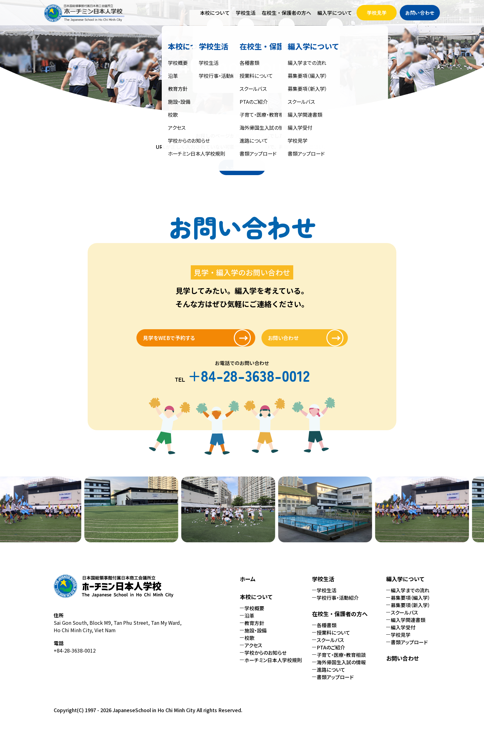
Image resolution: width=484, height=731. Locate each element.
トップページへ (242, 167)
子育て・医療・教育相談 (341, 659)
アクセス (253, 650)
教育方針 (254, 628)
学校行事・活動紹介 (338, 602)
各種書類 (326, 630)
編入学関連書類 (408, 624)
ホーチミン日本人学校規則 (273, 665)
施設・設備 (255, 635)
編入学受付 (403, 632)
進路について (331, 674)
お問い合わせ (420, 12)
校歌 (249, 642)
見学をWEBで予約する (184, 340)
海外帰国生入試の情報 (341, 667)
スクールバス (330, 645)
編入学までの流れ (410, 595)
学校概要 (254, 613)
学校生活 (326, 595)
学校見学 (376, 12)
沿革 (249, 620)
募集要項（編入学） (410, 602)
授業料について (333, 637)
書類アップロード (335, 682)
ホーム (248, 584)
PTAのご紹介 (331, 652)
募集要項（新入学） (410, 610)
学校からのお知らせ (265, 657)
